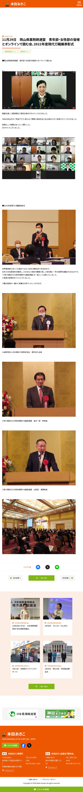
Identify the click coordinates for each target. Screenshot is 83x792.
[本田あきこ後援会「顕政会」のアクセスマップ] (51, 767)
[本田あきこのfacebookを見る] (23, 745)
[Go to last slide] (9, 713)
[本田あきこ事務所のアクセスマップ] (8, 770)
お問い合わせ (32, 779)
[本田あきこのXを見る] (29, 745)
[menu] (79, 4)
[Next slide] (73, 713)
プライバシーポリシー (48, 779)
